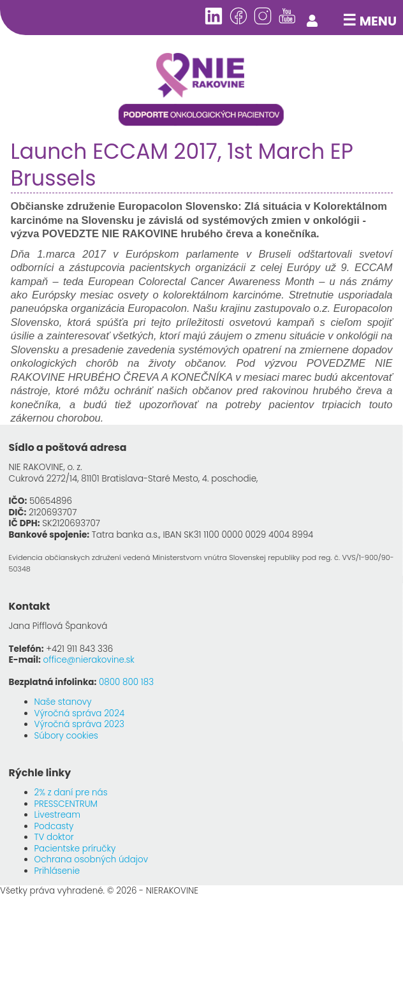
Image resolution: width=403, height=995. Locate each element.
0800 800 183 (126, 682)
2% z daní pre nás (71, 792)
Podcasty (54, 826)
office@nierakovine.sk (89, 660)
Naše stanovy (63, 702)
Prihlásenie (57, 871)
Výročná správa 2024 (79, 713)
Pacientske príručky (75, 849)
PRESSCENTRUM (66, 804)
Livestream (57, 815)
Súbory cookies (66, 736)
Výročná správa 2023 (79, 724)
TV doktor (54, 837)
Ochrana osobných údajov (91, 859)
